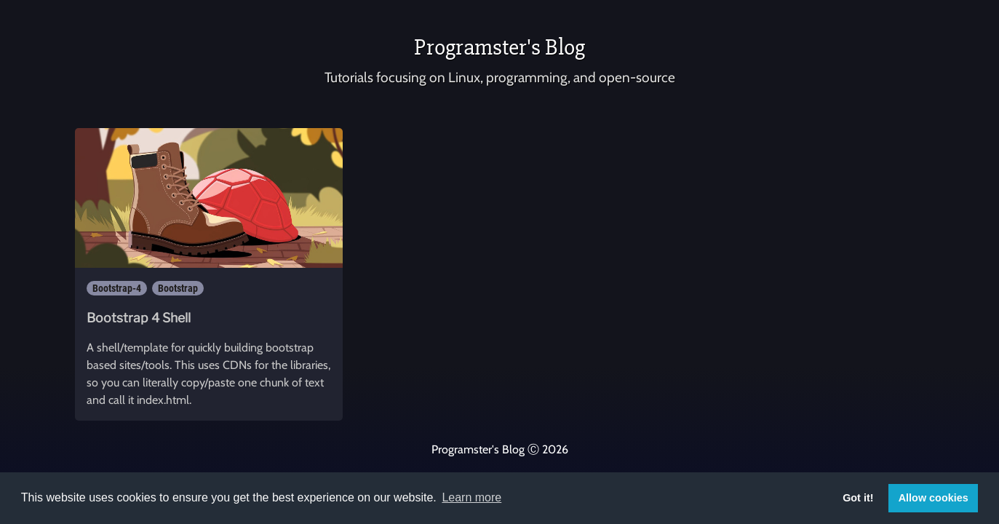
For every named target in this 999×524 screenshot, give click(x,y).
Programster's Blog (499, 47)
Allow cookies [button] (933, 498)
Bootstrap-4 (116, 288)
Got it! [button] (858, 498)
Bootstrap (178, 288)
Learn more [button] (471, 497)
